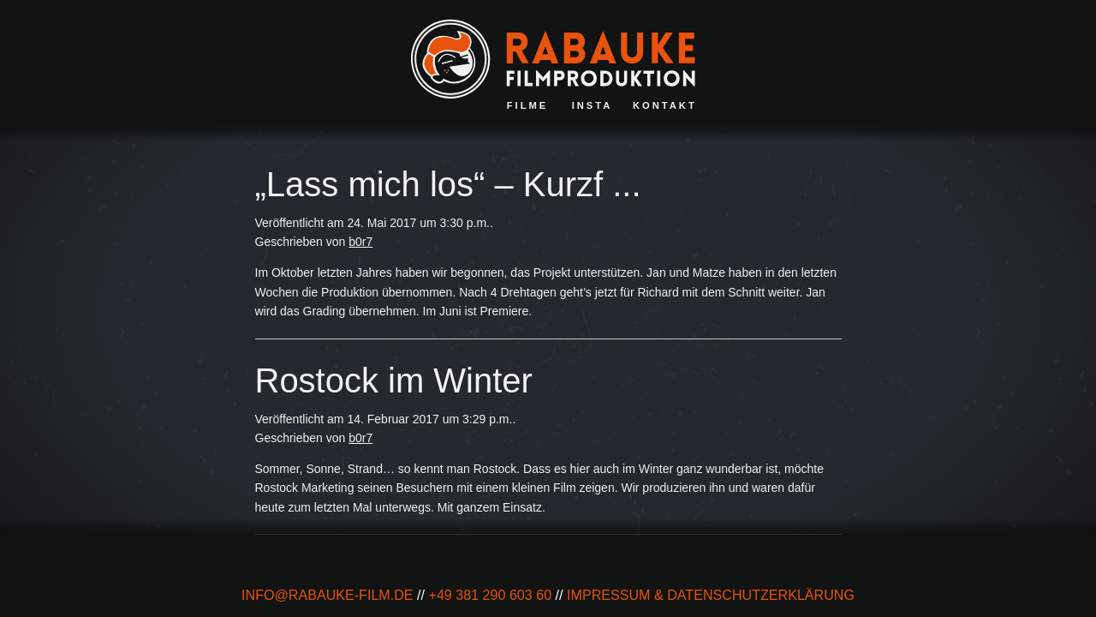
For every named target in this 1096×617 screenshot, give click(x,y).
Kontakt (665, 105)
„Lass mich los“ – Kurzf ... (448, 184)
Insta (592, 105)
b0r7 (360, 242)
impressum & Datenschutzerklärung (711, 594)
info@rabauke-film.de (327, 594)
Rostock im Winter (394, 380)
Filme (528, 105)
